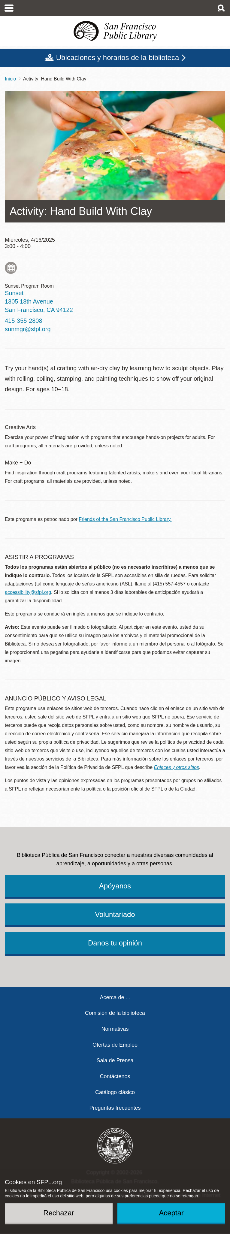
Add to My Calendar (11, 268)
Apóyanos (115, 886)
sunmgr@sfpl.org (28, 329)
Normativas (115, 1029)
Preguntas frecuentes (115, 1108)
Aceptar (171, 1213)
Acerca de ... (115, 997)
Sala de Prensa (114, 1060)
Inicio (10, 78)
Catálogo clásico (115, 1092)
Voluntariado (115, 914)
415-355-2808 (23, 320)
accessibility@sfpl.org (28, 592)
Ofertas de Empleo (115, 1045)
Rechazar (58, 1213)
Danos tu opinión (115, 943)
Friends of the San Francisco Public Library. (125, 519)
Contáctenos (115, 1076)
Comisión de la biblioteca (115, 1013)
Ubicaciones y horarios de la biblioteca (117, 57)
